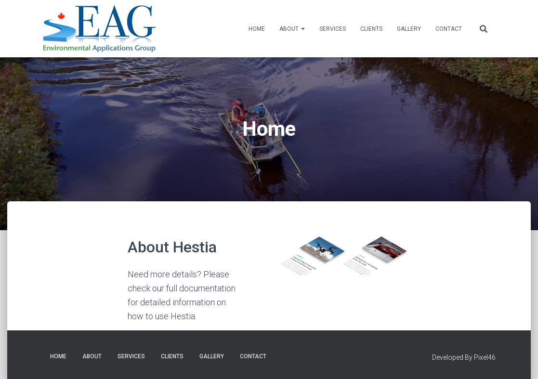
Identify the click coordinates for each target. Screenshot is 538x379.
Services (332, 29)
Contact (448, 29)
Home (257, 29)
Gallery (409, 29)
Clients (371, 29)
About (292, 29)
